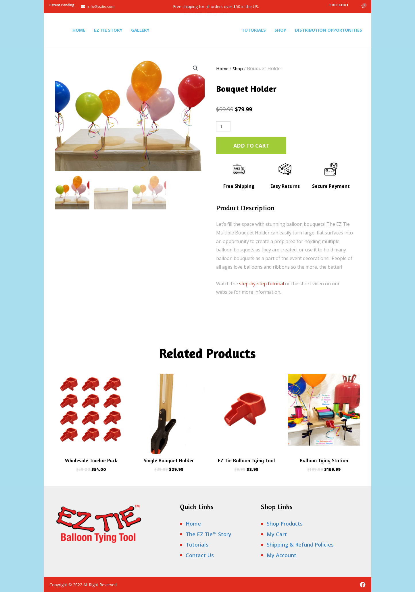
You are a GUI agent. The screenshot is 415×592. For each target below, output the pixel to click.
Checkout (339, 5)
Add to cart (251, 145)
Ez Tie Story (108, 30)
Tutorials (254, 30)
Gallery (140, 30)
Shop (280, 30)
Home (78, 30)
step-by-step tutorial (261, 283)
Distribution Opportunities (328, 30)
